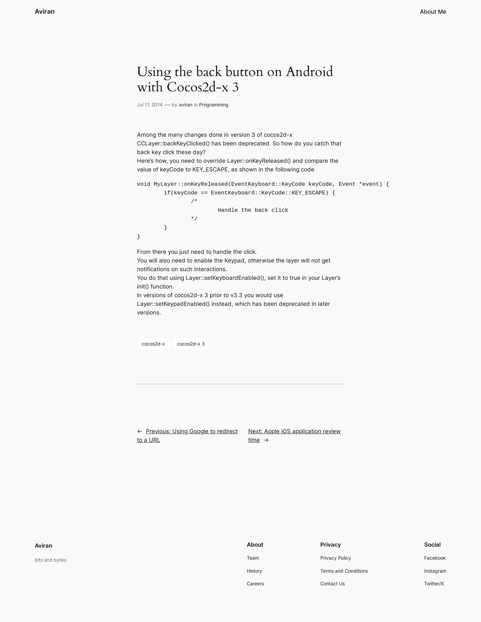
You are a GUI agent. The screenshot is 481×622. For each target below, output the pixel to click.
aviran (185, 104)
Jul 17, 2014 (150, 104)
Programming (213, 104)
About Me (433, 11)
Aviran (45, 11)
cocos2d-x (153, 344)
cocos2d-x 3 (191, 344)
